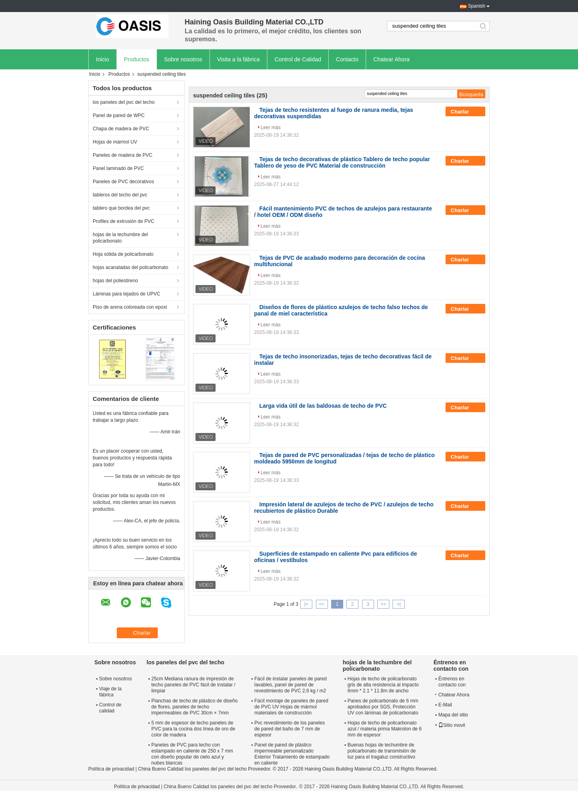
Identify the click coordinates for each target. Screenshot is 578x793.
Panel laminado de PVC (118, 168)
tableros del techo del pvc (120, 195)
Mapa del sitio (453, 715)
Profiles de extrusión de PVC (123, 221)
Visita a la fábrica (238, 59)
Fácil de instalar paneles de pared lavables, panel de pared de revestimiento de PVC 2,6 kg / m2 (290, 685)
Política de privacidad (111, 769)
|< (306, 604)
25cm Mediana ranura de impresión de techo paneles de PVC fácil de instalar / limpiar (193, 685)
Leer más (271, 127)
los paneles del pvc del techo (124, 102)
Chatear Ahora (391, 59)
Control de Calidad (298, 59)
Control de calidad (110, 708)
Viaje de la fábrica (110, 692)
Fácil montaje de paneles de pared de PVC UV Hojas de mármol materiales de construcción (291, 707)
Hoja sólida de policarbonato (123, 254)
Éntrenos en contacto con (452, 682)
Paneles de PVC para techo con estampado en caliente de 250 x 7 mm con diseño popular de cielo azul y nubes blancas (192, 754)
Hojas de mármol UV (115, 142)
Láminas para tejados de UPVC (126, 294)
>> (383, 604)
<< (321, 604)
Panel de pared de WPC (118, 115)
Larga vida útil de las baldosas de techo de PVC (323, 406)
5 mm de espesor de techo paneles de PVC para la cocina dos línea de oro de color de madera (193, 729)
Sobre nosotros (183, 59)
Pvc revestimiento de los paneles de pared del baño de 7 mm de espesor (289, 729)
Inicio (102, 59)
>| (399, 604)
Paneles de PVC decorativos (123, 181)
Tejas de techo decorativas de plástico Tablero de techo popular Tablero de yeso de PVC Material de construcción (342, 162)
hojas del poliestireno (115, 280)
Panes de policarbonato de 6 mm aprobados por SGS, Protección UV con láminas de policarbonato (383, 707)
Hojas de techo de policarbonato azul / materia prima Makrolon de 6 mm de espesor (385, 729)
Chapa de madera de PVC (121, 128)
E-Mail (445, 705)
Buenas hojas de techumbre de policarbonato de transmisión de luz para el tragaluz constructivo (382, 751)
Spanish (476, 6)
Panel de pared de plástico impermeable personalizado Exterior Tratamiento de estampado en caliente (292, 754)
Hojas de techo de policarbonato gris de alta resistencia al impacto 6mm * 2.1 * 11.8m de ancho (383, 685)
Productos (136, 59)
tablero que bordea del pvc (121, 208)
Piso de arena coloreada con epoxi (130, 307)
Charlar (465, 112)
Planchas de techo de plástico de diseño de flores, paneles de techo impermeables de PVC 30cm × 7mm (194, 707)
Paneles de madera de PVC (123, 155)
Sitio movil (451, 725)
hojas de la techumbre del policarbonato (120, 238)
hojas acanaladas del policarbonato (130, 267)
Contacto (347, 59)
